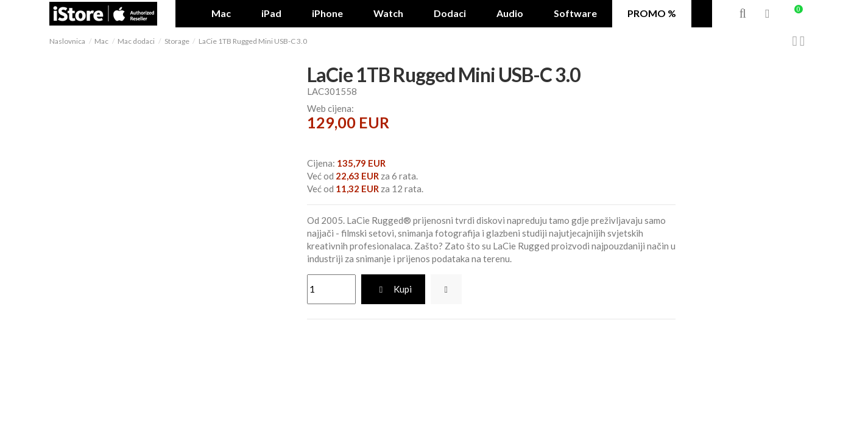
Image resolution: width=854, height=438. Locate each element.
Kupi (393, 288)
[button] (449, 13)
